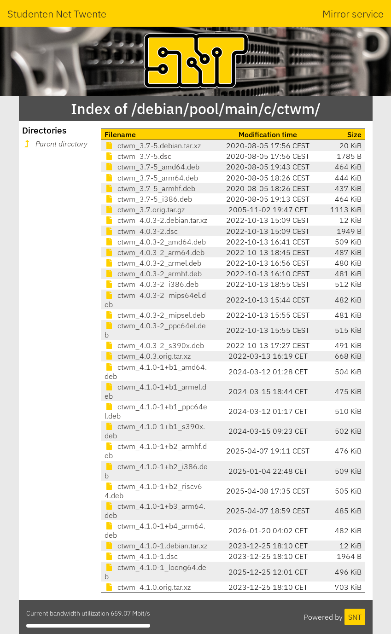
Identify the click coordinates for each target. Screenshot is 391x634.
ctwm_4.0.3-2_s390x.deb (154, 345)
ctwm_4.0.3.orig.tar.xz (148, 356)
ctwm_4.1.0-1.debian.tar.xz (156, 545)
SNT (355, 617)
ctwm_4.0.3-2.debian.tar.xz (156, 220)
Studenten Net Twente (56, 13)
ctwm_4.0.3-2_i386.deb (151, 284)
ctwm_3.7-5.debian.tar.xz (153, 145)
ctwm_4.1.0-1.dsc (141, 556)
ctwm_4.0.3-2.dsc (141, 231)
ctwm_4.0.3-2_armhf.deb (153, 273)
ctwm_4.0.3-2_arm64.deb (154, 252)
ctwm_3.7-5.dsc (138, 156)
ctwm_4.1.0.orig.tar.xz (148, 587)
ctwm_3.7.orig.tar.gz (145, 209)
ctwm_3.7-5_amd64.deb (152, 166)
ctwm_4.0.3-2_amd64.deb (155, 241)
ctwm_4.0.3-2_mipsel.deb (155, 315)
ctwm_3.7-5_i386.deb (148, 199)
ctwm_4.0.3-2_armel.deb (153, 263)
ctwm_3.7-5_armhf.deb (150, 188)
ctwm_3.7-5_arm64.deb (151, 177)
